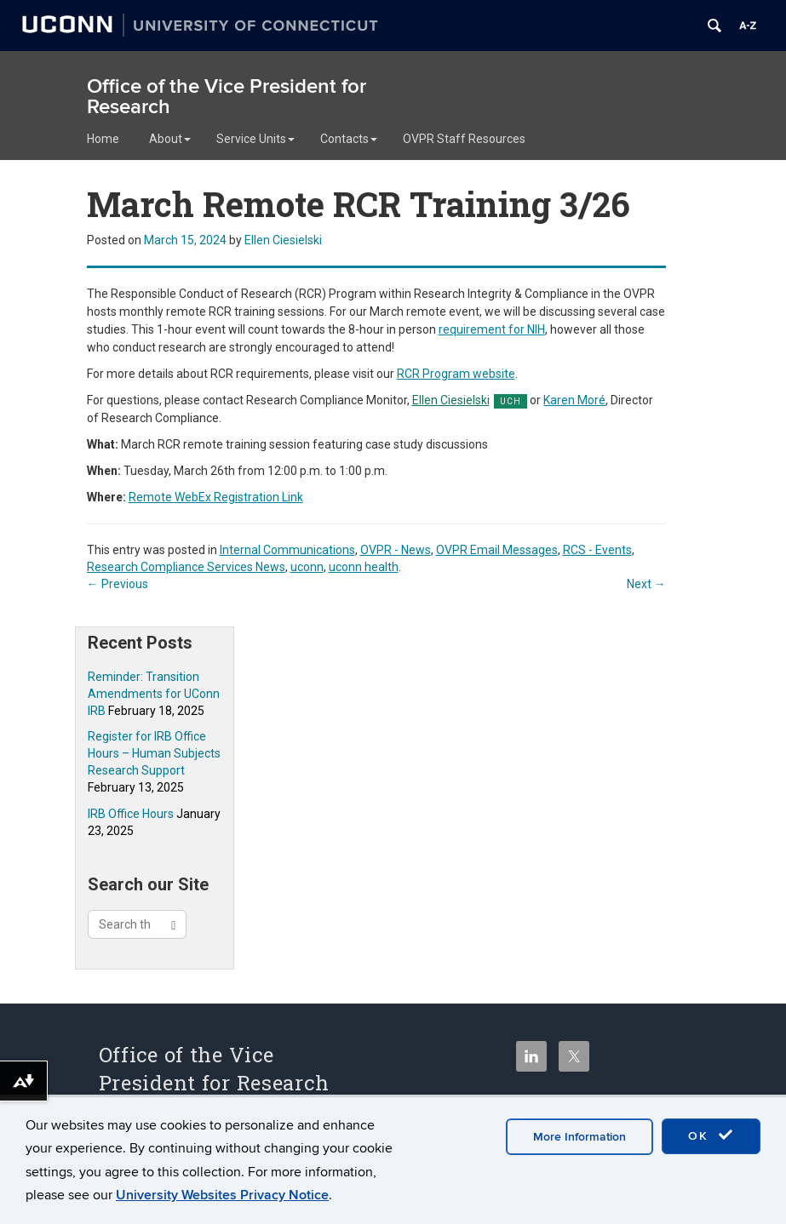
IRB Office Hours (131, 814)
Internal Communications (287, 550)
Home (103, 139)
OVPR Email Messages (497, 550)
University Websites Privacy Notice (222, 1195)
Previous (117, 584)
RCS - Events (597, 550)
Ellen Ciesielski (283, 240)
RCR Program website (456, 373)
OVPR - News (395, 550)
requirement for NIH (492, 329)
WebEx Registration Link (216, 497)
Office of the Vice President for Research (226, 96)
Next (646, 584)
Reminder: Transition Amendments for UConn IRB (154, 694)
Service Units (255, 139)
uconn (307, 567)
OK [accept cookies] (711, 1135)
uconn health (364, 567)
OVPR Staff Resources (464, 139)
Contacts (348, 139)
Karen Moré (574, 400)
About (170, 139)
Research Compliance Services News (186, 567)
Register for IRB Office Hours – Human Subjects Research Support (154, 753)
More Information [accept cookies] (579, 1137)
